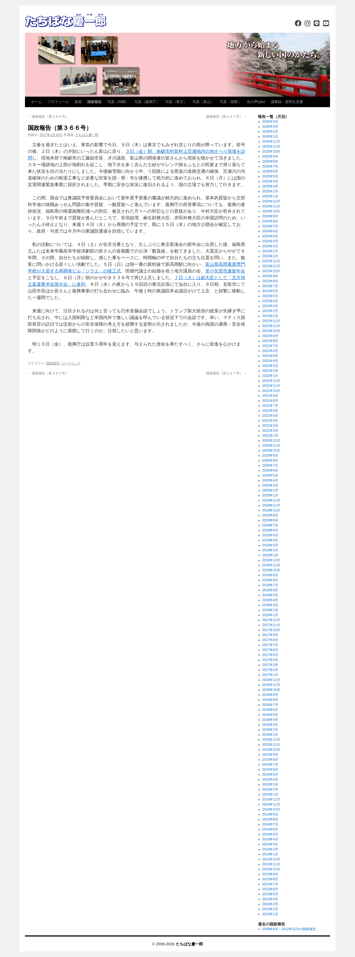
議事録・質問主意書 (287, 102)
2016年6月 (270, 710)
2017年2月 (270, 670)
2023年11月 (271, 266)
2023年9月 (270, 276)
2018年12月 (271, 560)
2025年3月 (270, 186)
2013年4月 (270, 899)
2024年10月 (271, 211)
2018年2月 (270, 610)
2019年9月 (270, 515)
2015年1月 (270, 794)
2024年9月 (270, 216)
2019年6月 (270, 530)
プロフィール (58, 102)
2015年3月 (270, 784)
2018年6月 (270, 590)
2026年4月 (270, 122)
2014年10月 (271, 809)
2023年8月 (270, 281)
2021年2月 (270, 431)
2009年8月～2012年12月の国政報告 (289, 929)
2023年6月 (270, 291)
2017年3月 (270, 665)
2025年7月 (270, 166)
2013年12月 (271, 859)
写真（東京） (176, 102)
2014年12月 (271, 799)
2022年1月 (270, 376)
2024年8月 (270, 221)
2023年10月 (271, 271)
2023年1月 (270, 316)
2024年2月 (270, 251)
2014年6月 (270, 829)
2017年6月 (270, 650)
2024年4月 (270, 241)
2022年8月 (270, 341)
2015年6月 (270, 769)
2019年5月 (270, 535)
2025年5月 (270, 176)
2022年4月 (270, 361)
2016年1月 (270, 735)
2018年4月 (270, 600)
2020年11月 (271, 445)
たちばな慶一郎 (86, 135)
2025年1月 (270, 196)
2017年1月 (270, 675)
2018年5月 (270, 595)
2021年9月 (270, 396)
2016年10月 (271, 690)
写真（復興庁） (147, 102)
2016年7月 (270, 705)
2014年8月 (270, 819)
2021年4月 (270, 421)
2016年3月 (270, 725)
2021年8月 (270, 401)
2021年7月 (270, 406)
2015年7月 (270, 764)
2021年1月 (270, 436)
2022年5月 (270, 356)
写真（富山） (203, 102)
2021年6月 (270, 411)
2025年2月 (270, 191)
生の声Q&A (256, 102)
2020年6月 (270, 470)
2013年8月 (270, 879)
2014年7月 (270, 824)
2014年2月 (270, 849)
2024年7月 (270, 226)
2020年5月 (270, 475)
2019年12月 (271, 500)
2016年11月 (271, 685)
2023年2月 (270, 311)
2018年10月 (271, 570)
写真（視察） (230, 102)
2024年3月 (270, 246)
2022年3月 (270, 366)
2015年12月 (271, 740)
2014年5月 (270, 834)
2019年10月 (271, 510)
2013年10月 (271, 869)
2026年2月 (270, 131)
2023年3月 (270, 306)
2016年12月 (271, 680)
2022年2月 (270, 371)
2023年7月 (270, 286)
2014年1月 (270, 854)
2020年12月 (271, 441)
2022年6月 (270, 351)
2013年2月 (270, 909)
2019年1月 (270, 555)
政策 (78, 102)
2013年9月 (270, 874)
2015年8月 (270, 760)
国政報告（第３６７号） (226, 117)
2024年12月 (271, 201)
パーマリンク (70, 363)
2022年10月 (271, 331)
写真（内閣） (118, 102)
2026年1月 (270, 136)
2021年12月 (271, 381)
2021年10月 (271, 391)
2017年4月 (270, 660)
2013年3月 (270, 904)
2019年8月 (270, 520)
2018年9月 (270, 575)
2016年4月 (270, 720)
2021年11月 (271, 386)
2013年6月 (270, 889)
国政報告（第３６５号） (48, 117)
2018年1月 (270, 615)
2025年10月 (271, 151)
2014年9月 (270, 814)
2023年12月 (271, 261)
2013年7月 (270, 884)
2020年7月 (270, 465)
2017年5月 (270, 655)
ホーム (36, 102)
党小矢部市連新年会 (225, 271)
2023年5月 (270, 296)
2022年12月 (271, 321)
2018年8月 (270, 580)
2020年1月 (270, 495)
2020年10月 (271, 450)
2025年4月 (270, 181)
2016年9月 (270, 695)
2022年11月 (271, 326)
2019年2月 (270, 550)
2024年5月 (270, 236)
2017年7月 (270, 645)
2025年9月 (270, 156)
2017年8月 (270, 640)
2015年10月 (271, 750)
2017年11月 (271, 625)
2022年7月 (270, 346)
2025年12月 (271, 141)
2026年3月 (270, 126)
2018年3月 (270, 605)
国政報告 (94, 102)
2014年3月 (270, 844)
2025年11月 (271, 146)
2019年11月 (271, 505)
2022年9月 (270, 336)
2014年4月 (270, 839)
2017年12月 (271, 620)
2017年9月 (270, 635)
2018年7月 (270, 585)
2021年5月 (270, 416)
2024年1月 (270, 256)
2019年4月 (270, 540)
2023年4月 (270, 301)
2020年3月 (270, 485)
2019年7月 (270, 525)
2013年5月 (270, 894)
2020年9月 (270, 455)
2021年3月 (270, 426)
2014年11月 (271, 804)
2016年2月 (270, 730)
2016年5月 (270, 715)
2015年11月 (271, 745)
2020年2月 (270, 490)
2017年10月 (271, 630)
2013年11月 (271, 864)
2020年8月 (270, 460)
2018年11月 (271, 565)
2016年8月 (270, 700)
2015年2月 (270, 789)
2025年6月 (270, 171)
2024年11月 (271, 206)
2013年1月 (270, 914)
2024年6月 (270, 231)
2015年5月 (270, 774)
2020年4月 (270, 480)
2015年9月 (270, 755)
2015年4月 (270, 779)
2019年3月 (270, 545)
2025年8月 (270, 161)
